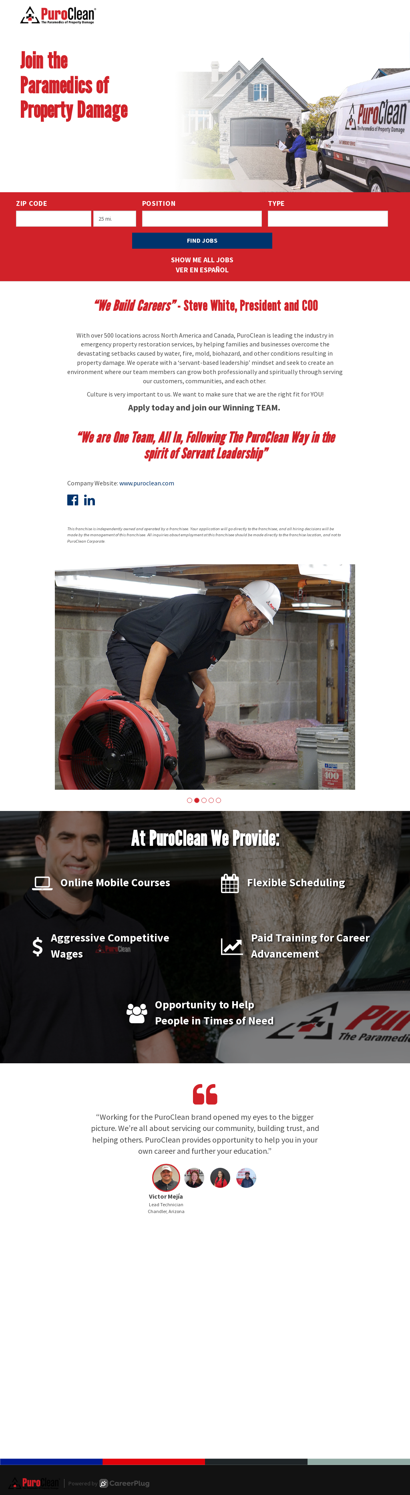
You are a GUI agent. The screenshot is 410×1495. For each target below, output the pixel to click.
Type (276, 203)
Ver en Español (202, 269)
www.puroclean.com (146, 483)
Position (159, 203)
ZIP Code (32, 203)
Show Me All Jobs (202, 259)
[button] (189, 800)
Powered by (108, 1483)
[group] (205, 677)
